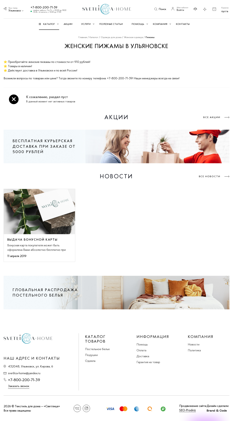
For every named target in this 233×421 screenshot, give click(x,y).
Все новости (209, 176)
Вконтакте (77, 408)
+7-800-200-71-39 (44, 7)
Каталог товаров (95, 339)
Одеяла (90, 361)
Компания (200, 336)
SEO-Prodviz (187, 410)
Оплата (141, 350)
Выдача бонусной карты (32, 239)
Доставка (143, 356)
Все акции (211, 117)
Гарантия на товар (148, 362)
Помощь (142, 344)
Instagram (86, 408)
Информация (153, 336)
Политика (194, 350)
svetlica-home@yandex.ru (24, 373)
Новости (193, 344)
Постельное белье (97, 349)
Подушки (91, 355)
